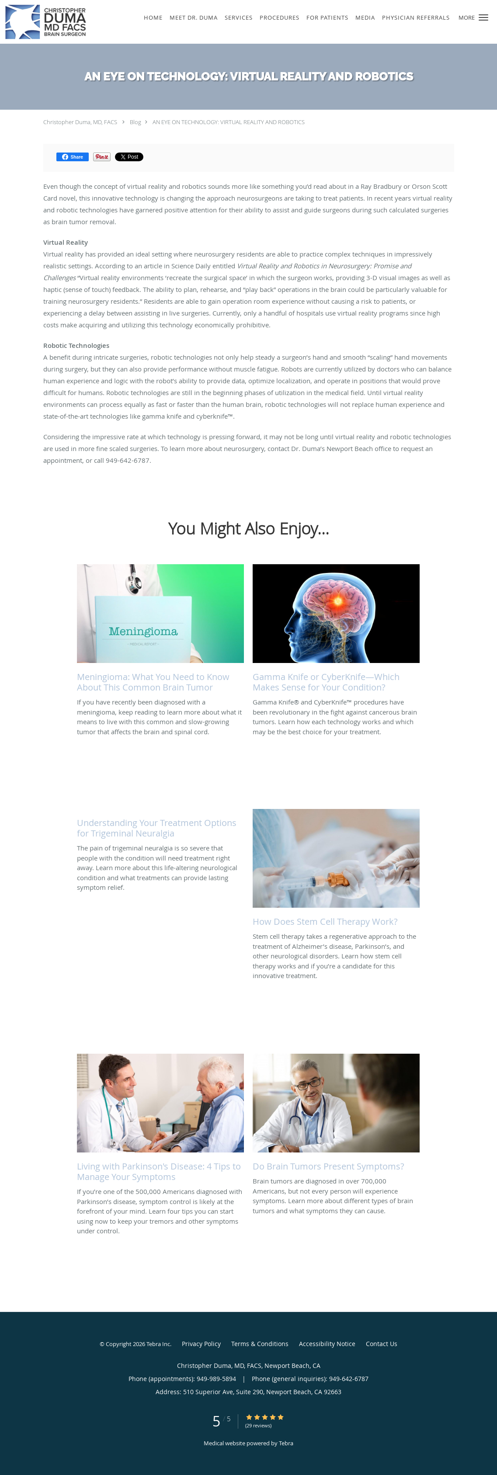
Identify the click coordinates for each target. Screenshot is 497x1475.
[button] (483, 17)
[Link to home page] (43, 22)
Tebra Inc (158, 1344)
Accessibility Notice (327, 1344)
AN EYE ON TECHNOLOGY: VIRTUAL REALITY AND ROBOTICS (229, 122)
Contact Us (381, 1344)
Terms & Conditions (259, 1344)
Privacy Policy (201, 1344)
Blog (135, 122)
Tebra (286, 1443)
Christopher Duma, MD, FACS (80, 122)
